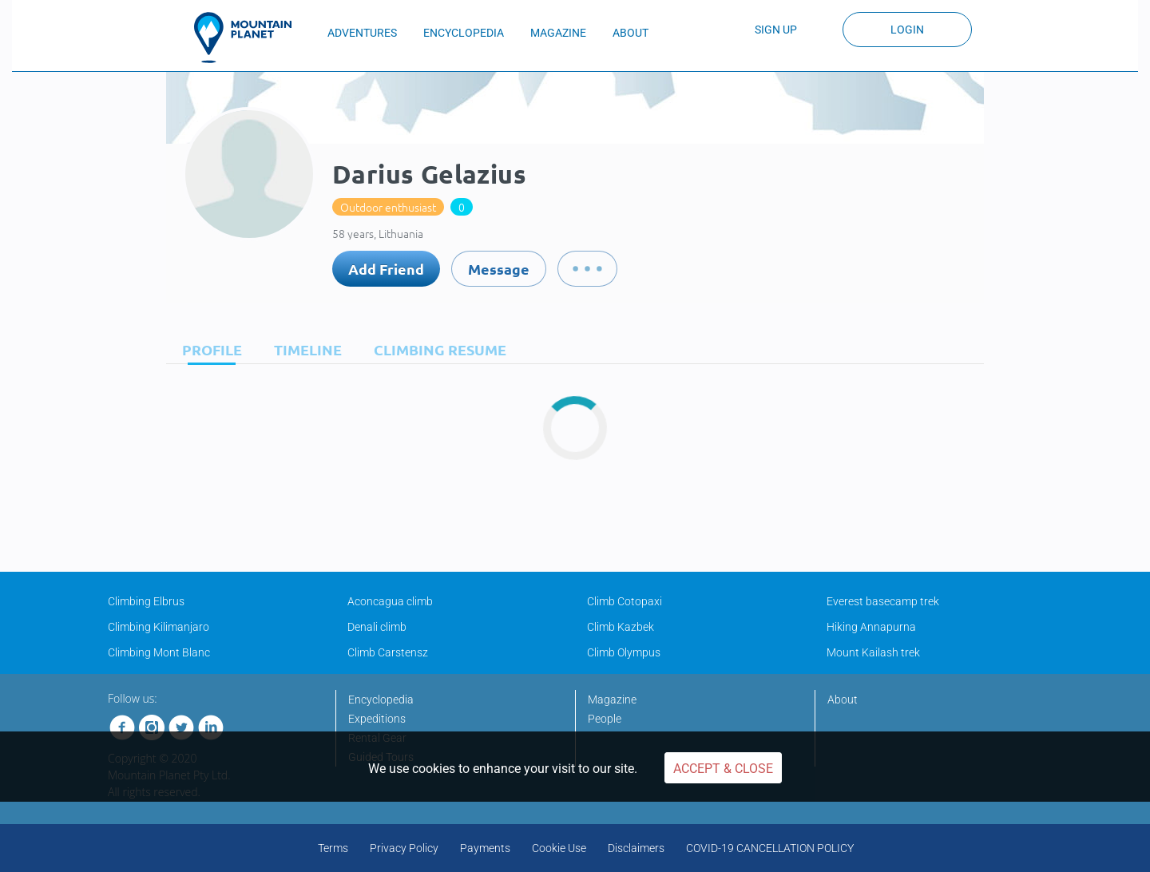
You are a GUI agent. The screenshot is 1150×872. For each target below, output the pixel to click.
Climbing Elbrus (146, 601)
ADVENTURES (362, 32)
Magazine (612, 699)
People (604, 718)
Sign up (776, 29)
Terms (333, 848)
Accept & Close (723, 768)
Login (907, 29)
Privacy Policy (404, 848)
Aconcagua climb (390, 601)
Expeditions (377, 718)
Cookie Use (559, 848)
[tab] (208, 349)
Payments (485, 848)
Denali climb (376, 626)
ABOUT (630, 32)
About (842, 699)
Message (498, 269)
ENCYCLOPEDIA (463, 32)
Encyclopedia (381, 699)
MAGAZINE (558, 32)
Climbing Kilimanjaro (158, 626)
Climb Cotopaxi (624, 601)
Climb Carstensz (387, 652)
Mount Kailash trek (873, 652)
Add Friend (386, 269)
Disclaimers (636, 848)
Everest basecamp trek (883, 601)
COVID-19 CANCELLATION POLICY (770, 848)
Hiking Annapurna (871, 626)
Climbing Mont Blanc (159, 652)
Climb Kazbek (620, 626)
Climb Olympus (623, 652)
